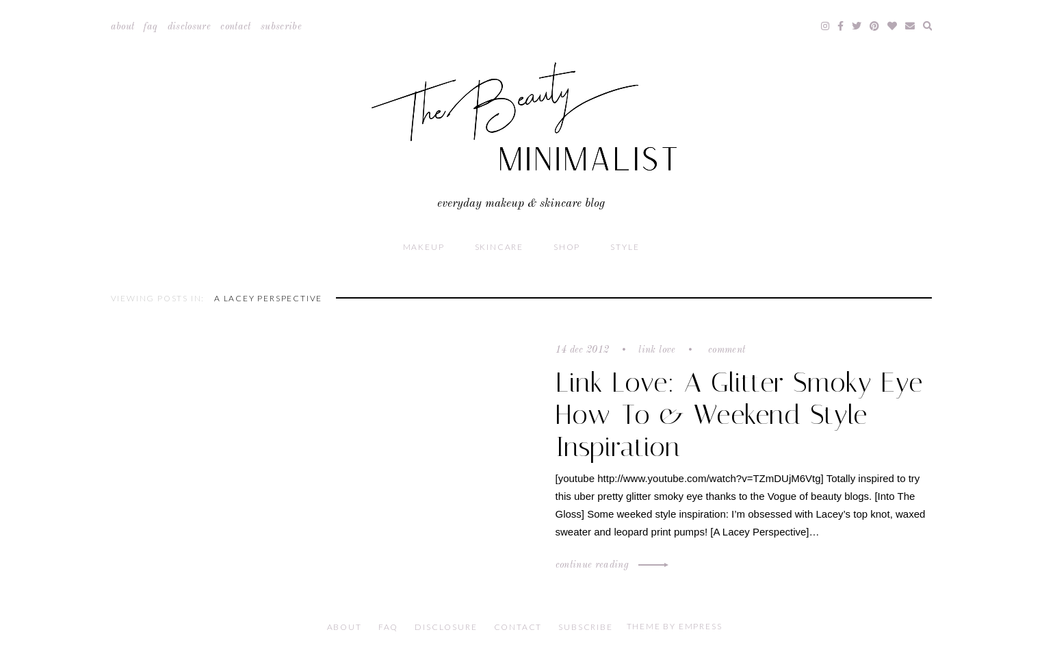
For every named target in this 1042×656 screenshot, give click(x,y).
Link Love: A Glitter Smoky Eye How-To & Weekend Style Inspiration (739, 414)
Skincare (499, 247)
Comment (725, 350)
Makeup (424, 247)
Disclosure (189, 26)
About (123, 26)
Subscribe (281, 26)
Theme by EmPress (674, 626)
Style (624, 247)
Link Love (656, 350)
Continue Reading (610, 565)
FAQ (150, 26)
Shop (566, 247)
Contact (235, 26)
